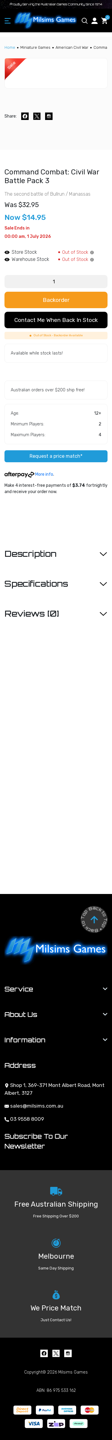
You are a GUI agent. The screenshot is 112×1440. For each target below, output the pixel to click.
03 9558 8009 (24, 1119)
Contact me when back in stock (56, 320)
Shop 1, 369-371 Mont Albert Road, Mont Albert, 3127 (54, 1089)
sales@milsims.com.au (33, 1106)
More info (28, 474)
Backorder (56, 299)
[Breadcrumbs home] (9, 47)
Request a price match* (56, 456)
